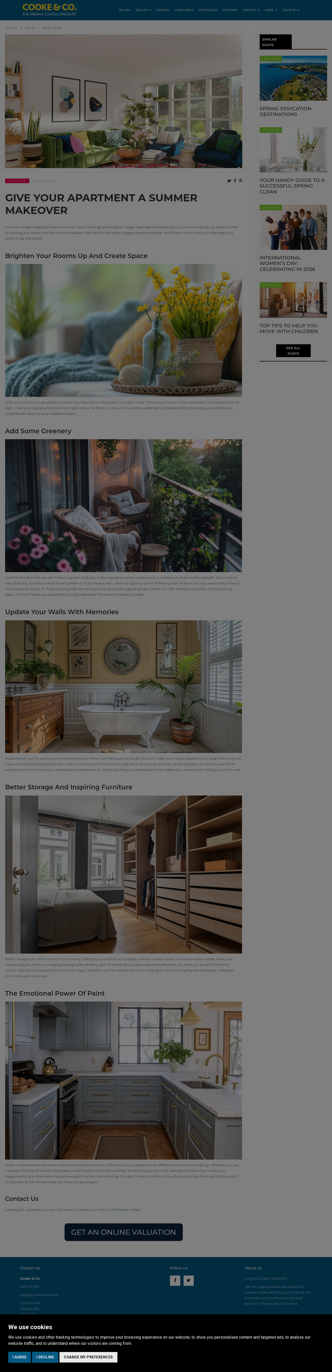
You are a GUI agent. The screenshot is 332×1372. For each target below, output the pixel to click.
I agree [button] (20, 1357)
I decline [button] (45, 1357)
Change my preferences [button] (88, 1357)
